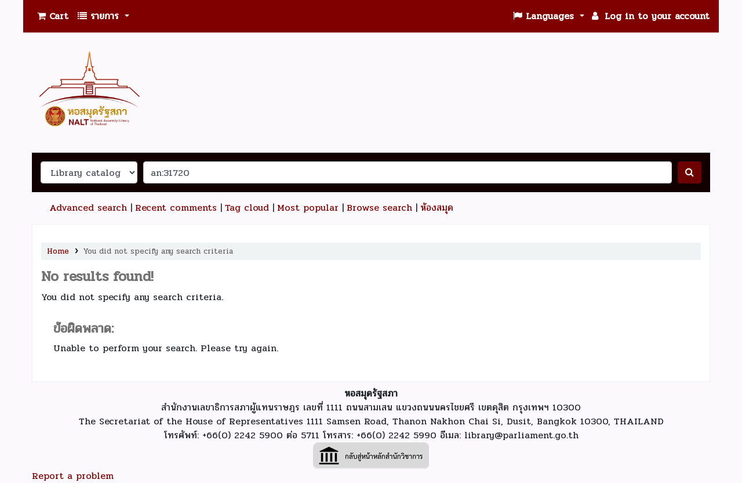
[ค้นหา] (689, 172)
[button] (52, 16)
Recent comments (176, 207)
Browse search (379, 207)
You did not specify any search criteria (158, 251)
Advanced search (88, 207)
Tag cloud (247, 207)
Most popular (308, 207)
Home (58, 251)
